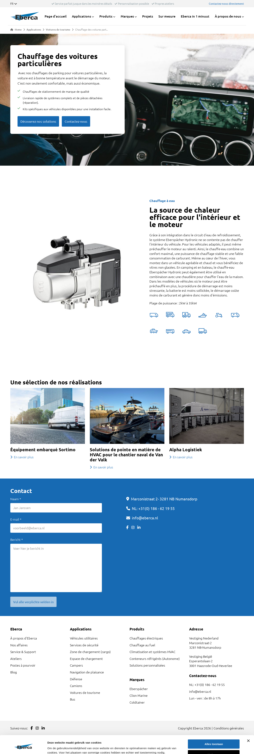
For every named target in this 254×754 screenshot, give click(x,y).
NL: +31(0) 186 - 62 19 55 (153, 508)
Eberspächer (139, 689)
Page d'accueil (55, 16)
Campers (76, 665)
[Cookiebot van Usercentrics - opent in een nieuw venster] (23, 747)
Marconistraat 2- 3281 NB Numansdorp (164, 499)
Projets (147, 16)
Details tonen (55, 746)
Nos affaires (19, 645)
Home (16, 29)
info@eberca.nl (145, 518)
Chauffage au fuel (142, 645)
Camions (76, 686)
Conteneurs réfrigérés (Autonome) (155, 658)
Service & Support (23, 652)
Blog (13, 672)
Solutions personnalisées (147, 665)
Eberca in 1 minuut (195, 16)
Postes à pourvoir (22, 665)
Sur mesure (166, 16)
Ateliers (16, 658)
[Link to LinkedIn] (139, 527)
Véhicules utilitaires (84, 638)
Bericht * (16, 539)
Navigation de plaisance (87, 672)
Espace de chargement (86, 658)
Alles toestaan (214, 728)
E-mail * (15, 519)
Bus (72, 699)
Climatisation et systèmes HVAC (152, 652)
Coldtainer (137, 702)
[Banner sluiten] (248, 725)
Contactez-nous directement (226, 3)
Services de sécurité (84, 645)
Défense (76, 679)
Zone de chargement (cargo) (90, 652)
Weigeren (214, 738)
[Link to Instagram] (133, 527)
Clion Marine (139, 695)
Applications (34, 29)
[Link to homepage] (24, 16)
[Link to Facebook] (127, 527)
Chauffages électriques (146, 638)
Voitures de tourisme (58, 29)
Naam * (15, 499)
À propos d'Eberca (23, 638)
